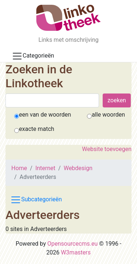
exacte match (36, 128)
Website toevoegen (107, 149)
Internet (45, 168)
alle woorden (108, 114)
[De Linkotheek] (68, 18)
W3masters (76, 252)
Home (19, 168)
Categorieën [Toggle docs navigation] (33, 56)
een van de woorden (45, 114)
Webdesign (78, 168)
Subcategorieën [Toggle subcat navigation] (36, 199)
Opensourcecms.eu (72, 243)
